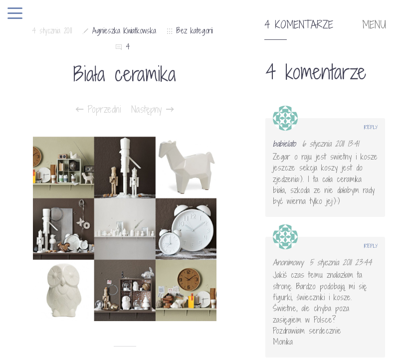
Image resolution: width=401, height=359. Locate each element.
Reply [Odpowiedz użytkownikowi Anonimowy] (371, 245)
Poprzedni (98, 109)
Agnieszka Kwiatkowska (124, 30)
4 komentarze (298, 25)
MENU (374, 25)
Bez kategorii (194, 30)
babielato (284, 143)
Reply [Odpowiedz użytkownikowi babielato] (371, 127)
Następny (152, 109)
